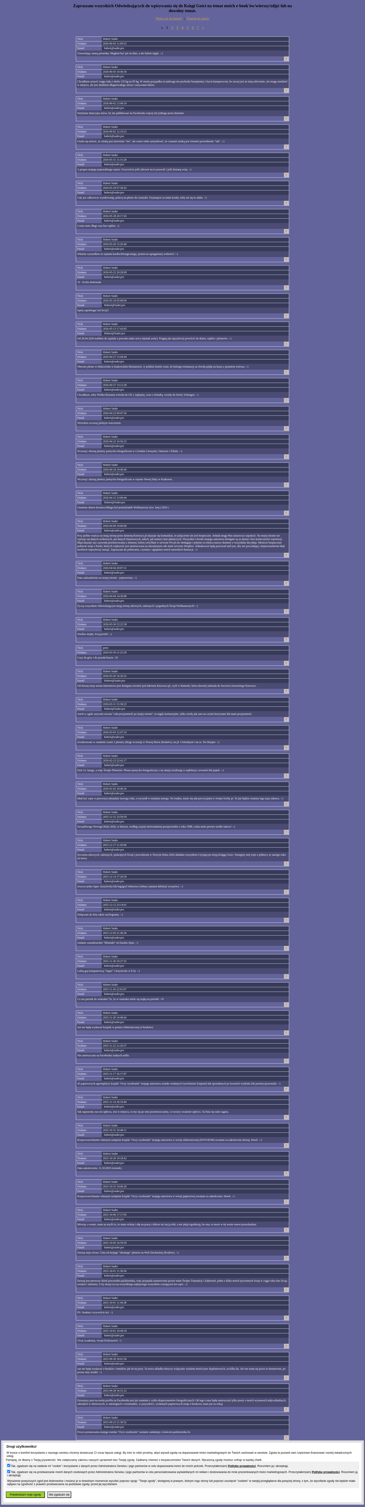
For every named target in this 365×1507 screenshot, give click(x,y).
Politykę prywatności (242, 1466)
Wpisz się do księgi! (169, 18)
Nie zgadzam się (59, 1494)
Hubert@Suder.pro (114, 305)
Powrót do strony (198, 18)
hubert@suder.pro (114, 48)
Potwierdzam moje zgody (25, 1494)
